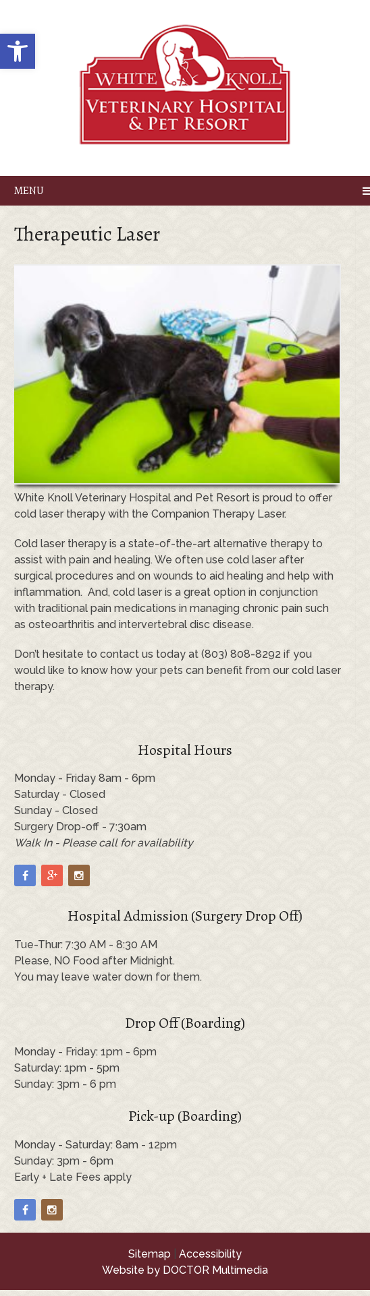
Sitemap (149, 1253)
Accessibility (210, 1253)
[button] (17, 51)
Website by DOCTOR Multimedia (185, 1270)
